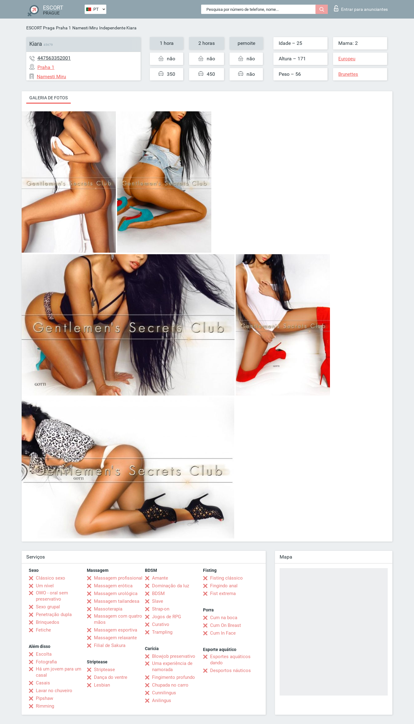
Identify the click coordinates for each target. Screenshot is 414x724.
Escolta (44, 654)
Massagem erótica (113, 586)
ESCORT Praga (40, 27)
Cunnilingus (164, 693)
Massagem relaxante (115, 637)
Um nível (45, 586)
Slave (157, 601)
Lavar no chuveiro (54, 690)
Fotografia (46, 662)
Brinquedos (47, 622)
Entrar (361, 8)
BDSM (158, 593)
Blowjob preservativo (173, 656)
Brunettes (348, 74)
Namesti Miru (85, 27)
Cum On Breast (225, 625)
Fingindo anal (224, 586)
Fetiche (43, 630)
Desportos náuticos (230, 670)
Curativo (160, 624)
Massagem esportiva (115, 630)
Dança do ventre (110, 677)
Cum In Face (223, 633)
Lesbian (102, 685)
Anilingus (161, 700)
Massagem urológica (115, 593)
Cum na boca (223, 617)
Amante (160, 578)
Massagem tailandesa (116, 601)
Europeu (346, 59)
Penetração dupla (54, 614)
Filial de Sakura (109, 645)
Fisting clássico (226, 578)
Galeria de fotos (48, 97)
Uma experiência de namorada (172, 666)
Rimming (45, 706)
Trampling (162, 632)
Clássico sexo (50, 578)
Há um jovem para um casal (58, 672)
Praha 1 (63, 27)
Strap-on (160, 609)
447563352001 (54, 58)
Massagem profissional (118, 578)
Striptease (104, 669)
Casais (43, 683)
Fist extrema (223, 593)
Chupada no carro (170, 685)
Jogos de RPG (166, 616)
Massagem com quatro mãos (118, 619)
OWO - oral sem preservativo (52, 596)
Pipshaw (44, 698)
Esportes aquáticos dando (230, 660)
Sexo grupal (48, 607)
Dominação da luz (170, 586)
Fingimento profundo (173, 677)
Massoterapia (108, 609)
